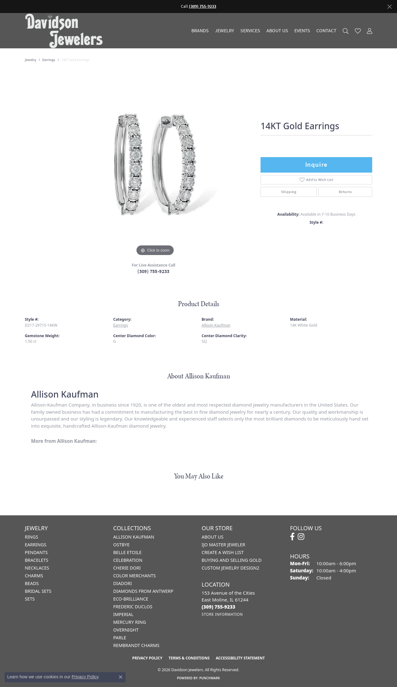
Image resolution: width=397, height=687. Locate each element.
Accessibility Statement (240, 658)
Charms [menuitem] (34, 576)
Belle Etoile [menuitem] (127, 552)
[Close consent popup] (121, 677)
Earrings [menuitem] (35, 545)
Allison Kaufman (216, 325)
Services (250, 30)
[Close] (389, 7)
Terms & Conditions (188, 658)
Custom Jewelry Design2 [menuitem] (230, 568)
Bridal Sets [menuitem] (38, 591)
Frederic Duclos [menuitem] (132, 607)
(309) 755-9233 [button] (202, 6)
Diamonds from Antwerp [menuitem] (143, 591)
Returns (345, 191)
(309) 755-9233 (153, 271)
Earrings (48, 60)
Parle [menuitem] (119, 638)
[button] (346, 31)
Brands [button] (200, 30)
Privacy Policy (147, 658)
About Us (277, 30)
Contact (326, 30)
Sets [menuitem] (30, 599)
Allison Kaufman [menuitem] (133, 537)
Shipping (289, 191)
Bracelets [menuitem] (36, 560)
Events (302, 30)
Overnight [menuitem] (126, 630)
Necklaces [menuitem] (37, 568)
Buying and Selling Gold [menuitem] (231, 560)
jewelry (30, 60)
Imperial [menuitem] (123, 614)
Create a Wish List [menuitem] (223, 552)
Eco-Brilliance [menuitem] (130, 599)
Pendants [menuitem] (36, 552)
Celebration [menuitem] (127, 560)
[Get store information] (222, 614)
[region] (155, 165)
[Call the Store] (218, 607)
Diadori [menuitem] (122, 583)
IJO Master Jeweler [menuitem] (223, 545)
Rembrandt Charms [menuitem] (136, 645)
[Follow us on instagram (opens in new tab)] (301, 536)
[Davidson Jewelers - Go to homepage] (65, 30)
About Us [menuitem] (212, 537)
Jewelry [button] (224, 30)
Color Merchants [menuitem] (134, 576)
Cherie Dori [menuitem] (127, 568)
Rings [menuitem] (31, 537)
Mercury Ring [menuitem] (129, 622)
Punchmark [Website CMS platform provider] (209, 678)
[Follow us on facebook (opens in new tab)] (292, 536)
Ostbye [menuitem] (121, 545)
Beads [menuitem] (32, 583)
